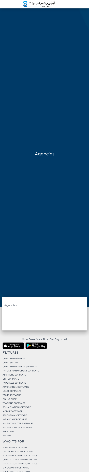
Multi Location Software (17, 428)
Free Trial (8, 432)
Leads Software (12, 391)
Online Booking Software (18, 452)
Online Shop (10, 399)
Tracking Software (14, 403)
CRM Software (11, 379)
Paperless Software (14, 383)
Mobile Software (12, 411)
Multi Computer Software (18, 424)
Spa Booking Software (16, 468)
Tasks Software (12, 395)
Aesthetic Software (14, 375)
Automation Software (16, 387)
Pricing (7, 436)
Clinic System (10, 363)
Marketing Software (15, 448)
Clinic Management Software (20, 367)
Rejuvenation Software (17, 407)
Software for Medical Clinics (20, 456)
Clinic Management (14, 359)
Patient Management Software (21, 371)
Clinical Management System (20, 460)
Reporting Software (15, 415)
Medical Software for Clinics (20, 464)
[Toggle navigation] (63, 4)
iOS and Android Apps (15, 420)
